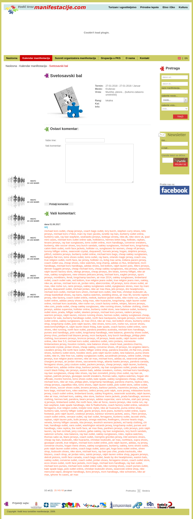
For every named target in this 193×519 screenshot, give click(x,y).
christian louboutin (101, 439)
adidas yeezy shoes (70, 300)
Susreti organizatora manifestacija (75, 58)
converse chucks (53, 445)
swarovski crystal (78, 251)
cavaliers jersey (53, 349)
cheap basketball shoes (57, 294)
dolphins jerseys (137, 251)
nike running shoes (110, 306)
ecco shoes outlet (54, 463)
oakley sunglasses (108, 245)
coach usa (140, 257)
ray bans (103, 257)
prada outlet (62, 306)
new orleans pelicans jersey (87, 274)
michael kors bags (107, 254)
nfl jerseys (117, 283)
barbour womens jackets (109, 413)
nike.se (48, 283)
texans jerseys (52, 242)
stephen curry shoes (128, 231)
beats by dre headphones (118, 457)
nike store (88, 396)
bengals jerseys (126, 318)
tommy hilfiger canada (65, 422)
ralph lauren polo (123, 265)
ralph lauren (70, 315)
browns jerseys (89, 387)
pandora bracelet (118, 349)
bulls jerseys (80, 419)
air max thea (95, 428)
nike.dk (124, 236)
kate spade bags (53, 468)
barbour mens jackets (108, 396)
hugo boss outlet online (124, 448)
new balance (115, 332)
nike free (116, 291)
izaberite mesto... (169, 96)
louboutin (67, 439)
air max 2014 (104, 277)
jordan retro (87, 283)
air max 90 (125, 294)
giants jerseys (92, 410)
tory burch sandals (86, 245)
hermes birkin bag (115, 239)
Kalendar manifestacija (36, 58)
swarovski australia (124, 393)
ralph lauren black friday (82, 326)
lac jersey (83, 260)
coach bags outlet (93, 231)
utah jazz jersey (140, 399)
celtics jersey (96, 390)
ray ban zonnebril (98, 373)
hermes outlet (111, 315)
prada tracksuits (127, 451)
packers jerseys (95, 364)
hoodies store (84, 352)
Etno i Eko (169, 7)
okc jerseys (72, 370)
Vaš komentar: (53, 145)
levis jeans (107, 410)
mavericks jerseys (128, 387)
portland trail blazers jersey (73, 335)
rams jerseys (75, 286)
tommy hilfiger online (55, 251)
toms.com (110, 323)
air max (116, 439)
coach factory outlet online (125, 326)
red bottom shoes (122, 320)
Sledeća (146, 491)
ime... (164, 140)
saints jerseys (93, 454)
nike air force (100, 402)
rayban (141, 239)
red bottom (106, 265)
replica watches (91, 294)
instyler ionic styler (89, 407)
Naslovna (11, 58)
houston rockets (76, 344)
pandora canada (139, 361)
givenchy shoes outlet (136, 332)
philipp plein (81, 381)
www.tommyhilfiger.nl (56, 326)
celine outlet (134, 355)
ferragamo (106, 416)
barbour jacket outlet (109, 297)
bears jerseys (87, 399)
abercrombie (103, 283)
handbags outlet (59, 425)
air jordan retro (76, 454)
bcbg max (88, 300)
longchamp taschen (84, 277)
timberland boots (84, 393)
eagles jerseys (128, 274)
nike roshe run (58, 286)
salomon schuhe (53, 434)
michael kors (127, 245)
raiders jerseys (132, 312)
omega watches (97, 419)
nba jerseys (130, 268)
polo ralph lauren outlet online (60, 448)
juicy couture (79, 431)
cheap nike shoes (77, 373)
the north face (84, 402)
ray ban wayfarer (69, 236)
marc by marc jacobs (88, 233)
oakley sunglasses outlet (97, 286)
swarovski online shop (126, 468)
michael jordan (81, 289)
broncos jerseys (86, 338)
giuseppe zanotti (53, 442)
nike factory (58, 297)
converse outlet (68, 460)
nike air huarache (110, 407)
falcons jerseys (136, 303)
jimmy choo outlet (119, 373)
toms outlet (91, 257)
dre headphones (134, 289)
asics (127, 413)
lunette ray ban (110, 233)
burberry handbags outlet (77, 318)
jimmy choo (50, 335)
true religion (70, 442)
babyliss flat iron (53, 257)
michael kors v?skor (65, 233)
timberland (133, 262)
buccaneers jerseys (65, 338)
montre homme (62, 378)
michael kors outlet (54, 231)
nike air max (104, 320)
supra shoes (141, 439)
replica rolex (141, 381)
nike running (59, 329)
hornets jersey (110, 251)
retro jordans (115, 341)
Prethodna (131, 491)
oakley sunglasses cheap (135, 315)
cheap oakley (88, 347)
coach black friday (54, 370)
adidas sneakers (103, 370)
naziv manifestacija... (171, 88)
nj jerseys (49, 402)
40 (59, 490)
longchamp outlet (60, 323)
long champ (103, 262)
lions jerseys (93, 471)
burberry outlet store (102, 309)
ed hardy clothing (132, 422)
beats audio (115, 338)
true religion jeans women (68, 358)
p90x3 (47, 254)
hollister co (92, 248)
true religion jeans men (126, 280)
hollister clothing (132, 306)
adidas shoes (91, 265)
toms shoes (84, 384)
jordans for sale (53, 318)
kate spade (103, 326)
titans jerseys (70, 436)
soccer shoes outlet (68, 387)
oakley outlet (51, 460)
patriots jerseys (61, 376)
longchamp (142, 245)
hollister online (82, 309)
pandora (73, 399)
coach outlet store (139, 460)
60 (63, 490)
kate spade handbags (72, 405)
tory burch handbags (119, 335)
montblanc (59, 277)
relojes (123, 303)
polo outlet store (123, 384)
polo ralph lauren (81, 323)
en (186, 58)
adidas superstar (63, 309)
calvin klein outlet (53, 248)
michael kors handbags (70, 265)
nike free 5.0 (59, 341)
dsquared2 (95, 251)
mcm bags (92, 463)
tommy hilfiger (128, 271)
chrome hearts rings (132, 419)
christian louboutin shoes (98, 468)
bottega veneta (110, 236)
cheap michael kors (82, 268)
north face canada (71, 457)
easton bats (86, 370)
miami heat (116, 344)
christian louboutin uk (134, 291)
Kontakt (144, 58)
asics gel (105, 448)
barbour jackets (91, 367)
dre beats (113, 271)
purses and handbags (56, 332)
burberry (48, 245)
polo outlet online (73, 468)
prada (61, 312)
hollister (131, 239)
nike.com (49, 306)
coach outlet (86, 436)
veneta (48, 422)
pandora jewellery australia (102, 329)
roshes (117, 370)
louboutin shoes (60, 451)
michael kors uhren (77, 291)
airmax (57, 283)
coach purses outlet (137, 465)
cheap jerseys (74, 231)
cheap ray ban (52, 439)
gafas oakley (94, 431)
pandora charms (133, 344)
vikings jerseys (82, 271)
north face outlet (77, 329)
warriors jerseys (53, 315)
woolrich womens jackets (107, 422)
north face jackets (75, 248)
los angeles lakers (138, 347)
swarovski (144, 268)
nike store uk (136, 236)
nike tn (55, 355)
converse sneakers (135, 242)
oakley (144, 280)
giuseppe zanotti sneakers (86, 376)
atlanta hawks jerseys (117, 361)
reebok (92, 297)
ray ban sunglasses (72, 242)
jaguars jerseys (139, 454)
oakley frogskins (104, 393)
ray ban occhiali (61, 431)
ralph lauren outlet (103, 384)
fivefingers (113, 419)
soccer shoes (137, 323)
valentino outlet (98, 341)
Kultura (183, 7)
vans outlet (75, 425)
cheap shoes (71, 262)
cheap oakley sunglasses (133, 254)
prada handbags (130, 396)
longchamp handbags (95, 332)
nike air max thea (100, 289)
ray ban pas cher (107, 451)
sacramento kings (93, 361)
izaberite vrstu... (169, 105)
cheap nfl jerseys (135, 248)
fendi (69, 277)
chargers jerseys (53, 361)
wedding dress (110, 294)
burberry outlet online (131, 233)
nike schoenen (128, 471)
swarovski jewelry (136, 358)
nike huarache (103, 300)
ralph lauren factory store (58, 271)
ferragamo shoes (53, 364)
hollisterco (98, 239)
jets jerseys (118, 289)
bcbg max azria (112, 260)
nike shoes (98, 323)
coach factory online (107, 303)
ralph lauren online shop (116, 454)
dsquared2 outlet (62, 289)
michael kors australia (64, 303)
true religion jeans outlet (99, 280)
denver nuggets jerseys (57, 268)
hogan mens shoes (75, 445)
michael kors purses (112, 312)
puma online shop (131, 407)
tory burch (110, 231)
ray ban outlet (91, 416)
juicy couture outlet (75, 364)
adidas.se (119, 358)
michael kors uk (71, 283)
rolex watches (87, 262)
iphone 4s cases (60, 474)
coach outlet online (76, 297)
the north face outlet (74, 349)
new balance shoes (97, 344)
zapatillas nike (69, 384)
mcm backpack (98, 335)
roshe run (123, 323)
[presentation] (94, 191)
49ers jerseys (141, 265)
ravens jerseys (117, 402)
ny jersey (142, 442)
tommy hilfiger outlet (71, 410)
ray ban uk (136, 373)
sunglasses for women (112, 248)
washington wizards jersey (97, 425)
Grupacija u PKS (111, 58)
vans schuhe (123, 399)
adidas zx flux (118, 262)
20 (55, 490)
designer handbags (73, 471)
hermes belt (61, 399)
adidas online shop (70, 367)
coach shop (60, 454)
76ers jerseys (138, 413)
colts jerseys (131, 428)
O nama (130, 58)
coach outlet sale (61, 280)
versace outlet (74, 416)
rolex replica (63, 428)
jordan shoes (72, 347)
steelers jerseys (90, 312)
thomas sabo (109, 376)
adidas (132, 442)
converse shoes (105, 347)
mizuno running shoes (90, 315)
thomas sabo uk (53, 436)
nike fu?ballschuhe (96, 405)
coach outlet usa (53, 262)
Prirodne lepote (149, 7)
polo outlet (75, 332)
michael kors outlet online (93, 442)
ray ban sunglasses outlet (115, 367)
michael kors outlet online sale (74, 239)
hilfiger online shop (97, 349)
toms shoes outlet (73, 257)
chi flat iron (135, 349)
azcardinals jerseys (115, 355)
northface (127, 439)
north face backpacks (104, 318)
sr (179, 58)
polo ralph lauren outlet (105, 352)
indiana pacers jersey (134, 260)
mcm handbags (114, 242)
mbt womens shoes (134, 436)
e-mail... (165, 148)
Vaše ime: (50, 140)
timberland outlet (65, 402)
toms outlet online (95, 242)
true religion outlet (54, 260)
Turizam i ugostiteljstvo (122, 7)
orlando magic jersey (121, 257)
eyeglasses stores (122, 286)
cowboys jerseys (84, 413)
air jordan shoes (73, 361)
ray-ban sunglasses (55, 373)
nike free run (68, 355)
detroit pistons (52, 457)
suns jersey (123, 390)
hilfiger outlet (73, 312)
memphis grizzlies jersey (108, 436)
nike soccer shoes (65, 245)
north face (71, 260)
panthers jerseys (113, 428)
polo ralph (110, 390)
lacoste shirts (138, 416)
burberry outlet (121, 416)
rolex (121, 434)
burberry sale (51, 236)
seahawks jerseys (90, 236)
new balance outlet (125, 309)
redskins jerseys (62, 254)
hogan (123, 251)
